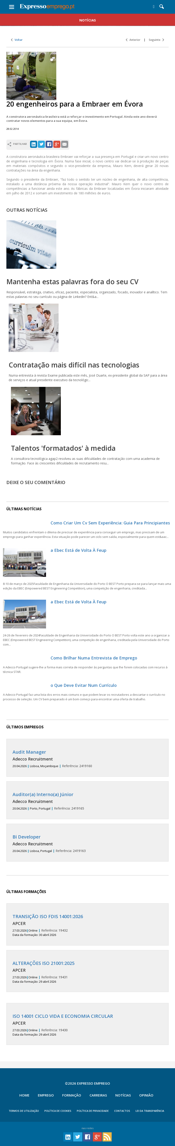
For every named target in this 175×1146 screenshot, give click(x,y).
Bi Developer (27, 837)
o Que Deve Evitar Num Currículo (84, 685)
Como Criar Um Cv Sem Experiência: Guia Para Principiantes (110, 523)
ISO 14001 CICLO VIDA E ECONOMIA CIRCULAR (63, 1016)
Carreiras (98, 1095)
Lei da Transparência (150, 1110)
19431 (87, 972)
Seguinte (156, 40)
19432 (87, 925)
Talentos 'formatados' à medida (63, 448)
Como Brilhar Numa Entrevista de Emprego (94, 658)
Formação (71, 1095)
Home (24, 1095)
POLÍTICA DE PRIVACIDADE (93, 1110)
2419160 (87, 759)
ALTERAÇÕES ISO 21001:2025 (44, 963)
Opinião (146, 1095)
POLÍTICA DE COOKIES (57, 1110)
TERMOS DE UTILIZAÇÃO (24, 1110)
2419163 (87, 843)
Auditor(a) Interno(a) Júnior (43, 794)
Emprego (46, 1095)
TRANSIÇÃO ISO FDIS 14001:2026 (48, 916)
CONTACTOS (122, 1110)
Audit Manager (29, 752)
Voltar (17, 40)
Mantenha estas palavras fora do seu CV (72, 281)
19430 (87, 1025)
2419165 (87, 801)
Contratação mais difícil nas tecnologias (74, 365)
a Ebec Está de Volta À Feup (78, 550)
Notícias (123, 1095)
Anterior (133, 40)
